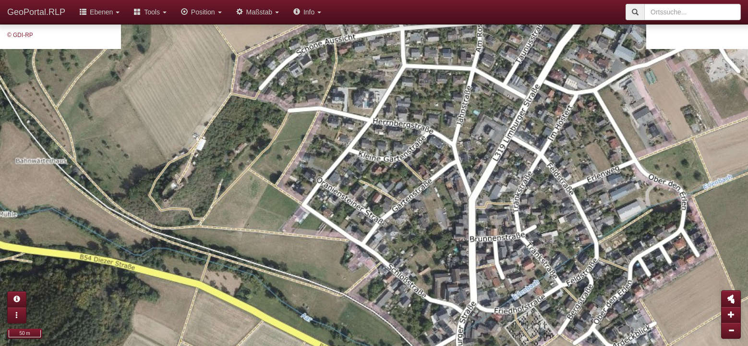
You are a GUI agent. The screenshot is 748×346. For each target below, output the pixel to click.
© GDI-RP (20, 35)
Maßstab (257, 12)
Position (201, 12)
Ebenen (100, 12)
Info (307, 12)
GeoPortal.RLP (36, 12)
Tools (150, 12)
